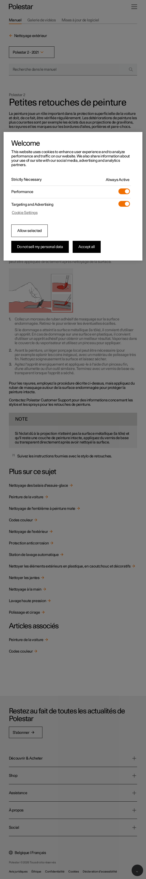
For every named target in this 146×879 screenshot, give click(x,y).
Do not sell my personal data (40, 247)
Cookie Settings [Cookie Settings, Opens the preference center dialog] (25, 213)
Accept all (86, 247)
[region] (73, 196)
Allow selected (29, 231)
